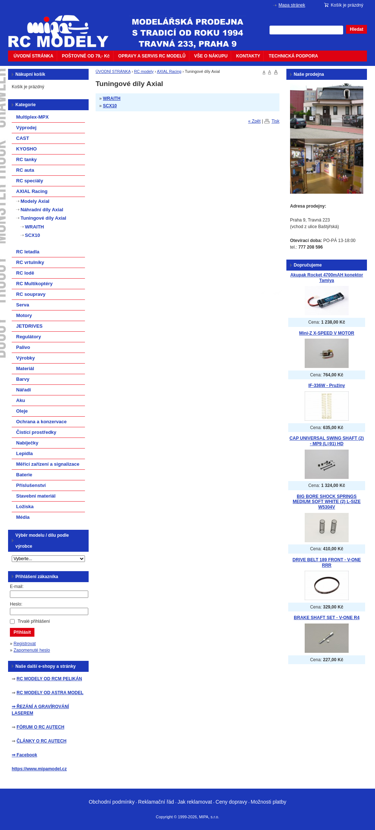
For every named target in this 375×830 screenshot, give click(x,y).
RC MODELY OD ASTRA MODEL (49, 692)
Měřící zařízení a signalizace (47, 464)
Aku (20, 400)
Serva (22, 305)
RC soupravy (30, 294)
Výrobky (25, 358)
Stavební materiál (36, 496)
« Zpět (254, 121)
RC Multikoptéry (34, 283)
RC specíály (29, 180)
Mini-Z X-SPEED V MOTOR (326, 333)
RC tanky (26, 159)
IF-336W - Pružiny (326, 385)
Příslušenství (31, 485)
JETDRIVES (29, 326)
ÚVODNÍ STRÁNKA (33, 56)
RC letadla (28, 251)
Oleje (22, 411)
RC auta (25, 170)
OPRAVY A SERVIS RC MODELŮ (152, 56)
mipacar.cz (63, 26)
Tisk (275, 121)
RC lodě (25, 273)
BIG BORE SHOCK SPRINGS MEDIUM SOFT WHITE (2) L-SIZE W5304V (326, 502)
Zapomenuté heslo (32, 650)
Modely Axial (35, 201)
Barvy (22, 379)
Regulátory (28, 336)
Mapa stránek (292, 5)
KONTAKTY (248, 56)
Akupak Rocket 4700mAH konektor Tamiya (326, 277)
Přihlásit (22, 632)
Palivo (23, 347)
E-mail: (16, 586)
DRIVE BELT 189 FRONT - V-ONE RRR (327, 562)
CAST (22, 138)
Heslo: (16, 604)
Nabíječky (27, 443)
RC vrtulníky (30, 262)
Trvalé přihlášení (34, 621)
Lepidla (24, 453)
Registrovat (25, 643)
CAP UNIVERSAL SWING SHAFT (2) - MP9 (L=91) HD (327, 441)
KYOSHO (26, 149)
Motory (24, 315)
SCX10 (110, 105)
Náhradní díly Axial (42, 209)
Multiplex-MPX (32, 117)
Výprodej (26, 127)
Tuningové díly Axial (43, 218)
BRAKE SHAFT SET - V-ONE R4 (326, 617)
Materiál (25, 368)
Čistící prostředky (36, 432)
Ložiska (25, 506)
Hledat (356, 29)
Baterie (24, 474)
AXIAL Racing (169, 71)
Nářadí (23, 389)
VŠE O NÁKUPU (210, 56)
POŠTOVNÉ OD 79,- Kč (85, 56)
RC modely (143, 71)
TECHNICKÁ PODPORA (293, 56)
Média (23, 517)
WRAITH (111, 98)
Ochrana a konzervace (41, 421)
